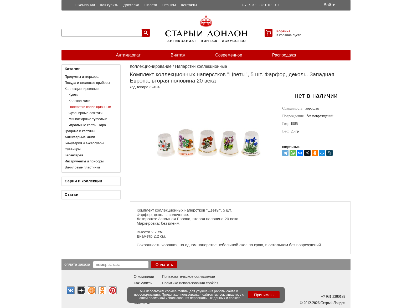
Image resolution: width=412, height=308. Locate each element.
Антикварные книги (80, 137)
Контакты (189, 5)
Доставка (131, 5)
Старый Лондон (333, 303)
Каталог (72, 68)
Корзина (283, 31)
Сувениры (73, 149)
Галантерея (74, 155)
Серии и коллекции (83, 181)
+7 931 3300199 (261, 5)
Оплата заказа (77, 264)
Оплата (151, 5)
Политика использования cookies (190, 283)
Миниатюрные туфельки (88, 119)
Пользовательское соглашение (188, 276)
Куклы (73, 95)
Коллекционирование (82, 89)
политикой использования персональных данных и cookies (194, 298)
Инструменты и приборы (84, 161)
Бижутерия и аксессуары (84, 143)
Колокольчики (79, 101)
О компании (85, 5)
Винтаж (178, 55)
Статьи (71, 194)
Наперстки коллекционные (90, 107)
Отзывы (169, 5)
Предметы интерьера (82, 77)
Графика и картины (80, 131)
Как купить (109, 5)
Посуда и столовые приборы (87, 83)
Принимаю (264, 294)
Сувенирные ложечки (85, 113)
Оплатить (164, 264)
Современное (228, 55)
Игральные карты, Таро (87, 125)
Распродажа (284, 55)
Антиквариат (128, 55)
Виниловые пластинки (82, 167)
